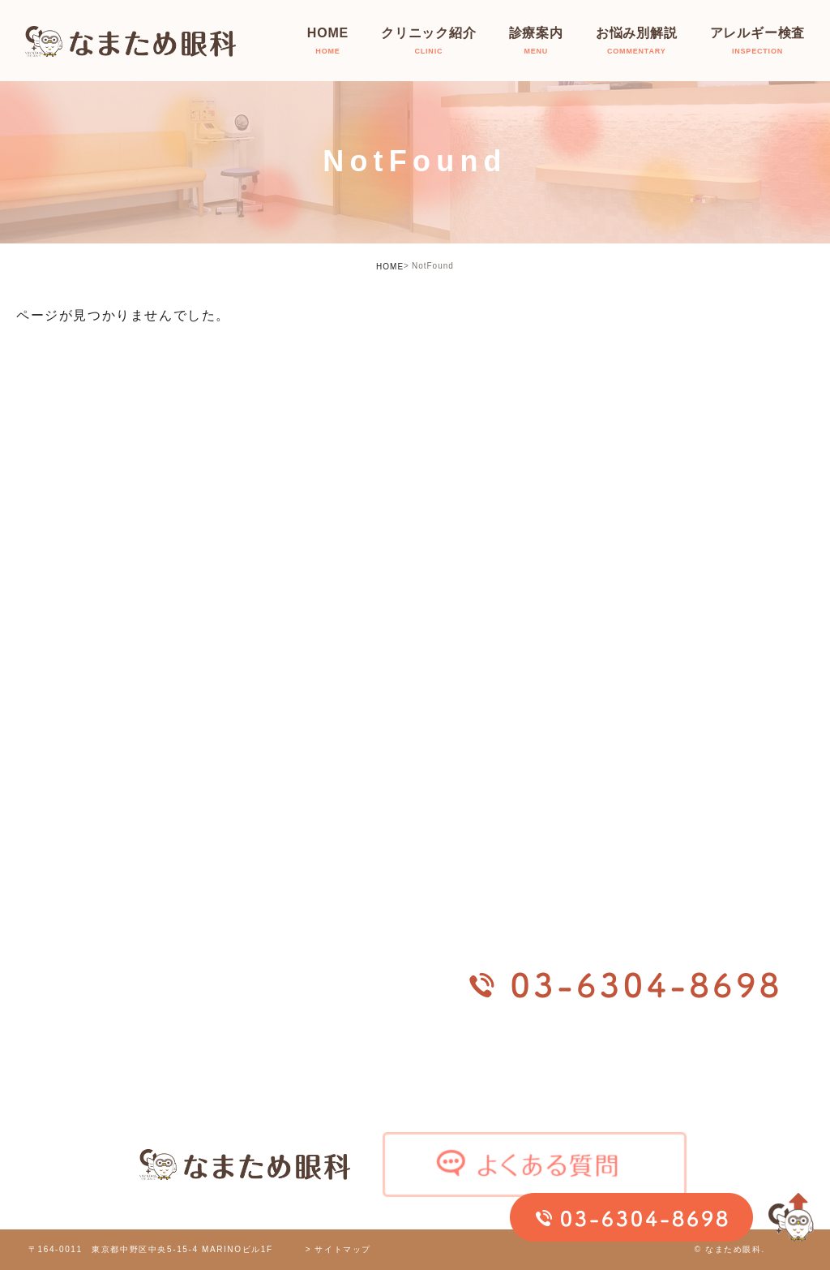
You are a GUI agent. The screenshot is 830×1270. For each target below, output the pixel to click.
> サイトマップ (338, 1249)
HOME (390, 266)
